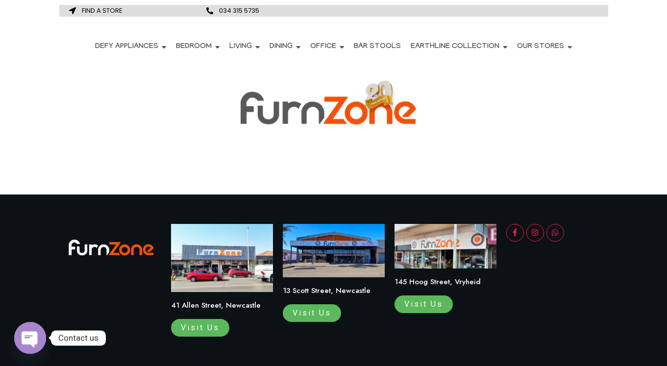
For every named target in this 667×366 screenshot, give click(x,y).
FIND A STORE (102, 10)
